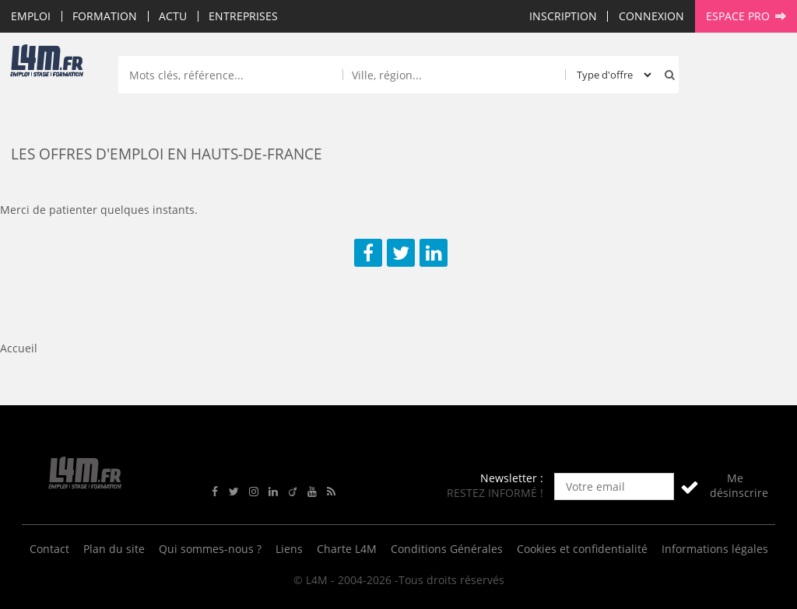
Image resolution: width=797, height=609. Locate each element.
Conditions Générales (447, 548)
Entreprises (243, 16)
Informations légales (715, 548)
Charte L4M (347, 548)
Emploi (31, 16)
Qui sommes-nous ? (210, 548)
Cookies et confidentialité (582, 548)
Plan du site (114, 548)
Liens (289, 548)
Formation (104, 16)
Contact (49, 548)
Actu (173, 16)
